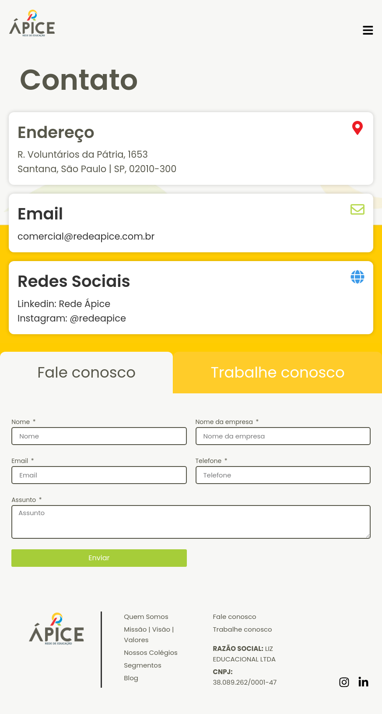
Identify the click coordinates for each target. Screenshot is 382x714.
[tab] (86, 372)
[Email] (357, 209)
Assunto (24, 499)
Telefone (209, 460)
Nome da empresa (225, 421)
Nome (21, 421)
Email (40, 213)
